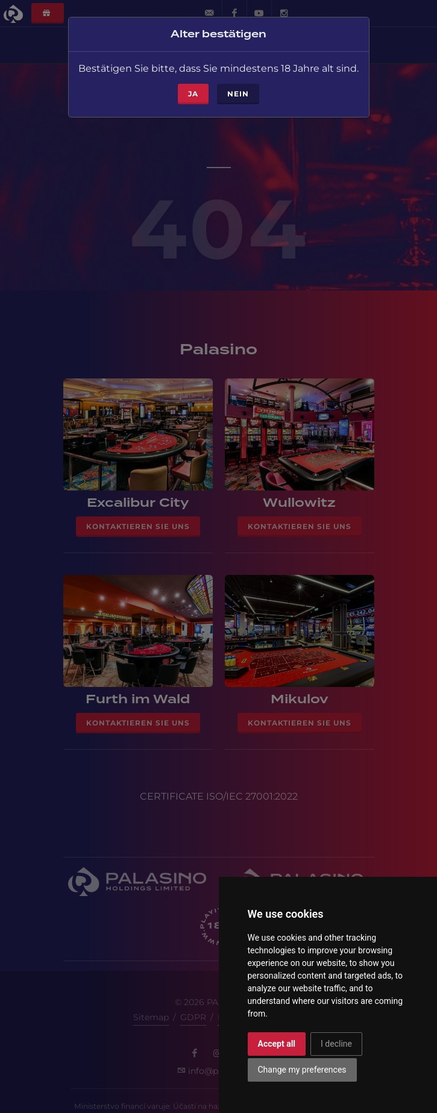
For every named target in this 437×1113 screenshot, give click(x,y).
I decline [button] (336, 1044)
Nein (238, 90)
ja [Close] (193, 90)
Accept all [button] (277, 1044)
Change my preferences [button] (302, 1069)
